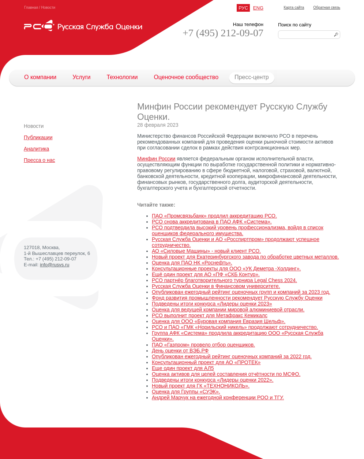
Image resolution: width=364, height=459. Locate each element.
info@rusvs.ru (54, 264)
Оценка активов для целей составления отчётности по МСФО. (226, 374)
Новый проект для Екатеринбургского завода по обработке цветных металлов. (245, 257)
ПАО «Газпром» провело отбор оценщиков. (203, 345)
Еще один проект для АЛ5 (183, 368)
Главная (31, 7)
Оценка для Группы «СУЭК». (186, 392)
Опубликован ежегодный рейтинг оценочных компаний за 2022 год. (232, 356)
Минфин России (156, 159)
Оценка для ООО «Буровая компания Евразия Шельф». (218, 321)
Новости (48, 7)
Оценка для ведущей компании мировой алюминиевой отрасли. (228, 309)
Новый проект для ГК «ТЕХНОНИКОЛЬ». (200, 386)
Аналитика (36, 149)
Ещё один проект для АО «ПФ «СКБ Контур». (206, 274)
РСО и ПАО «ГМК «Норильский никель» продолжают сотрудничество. (235, 327)
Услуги (81, 77)
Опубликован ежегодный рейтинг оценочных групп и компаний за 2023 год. (241, 292)
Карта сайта (294, 7)
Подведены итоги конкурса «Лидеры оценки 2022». (212, 380)
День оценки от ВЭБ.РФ (180, 350)
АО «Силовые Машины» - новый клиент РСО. (206, 251)
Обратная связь (326, 7)
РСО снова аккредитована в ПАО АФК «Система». (212, 222)
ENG (258, 8)
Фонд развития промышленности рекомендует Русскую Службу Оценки (237, 298)
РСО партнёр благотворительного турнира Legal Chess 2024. (224, 280)
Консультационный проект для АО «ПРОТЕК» (206, 362)
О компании (40, 77)
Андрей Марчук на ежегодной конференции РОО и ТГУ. (218, 397)
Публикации (38, 137)
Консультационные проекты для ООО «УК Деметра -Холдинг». (226, 268)
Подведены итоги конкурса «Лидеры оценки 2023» (212, 304)
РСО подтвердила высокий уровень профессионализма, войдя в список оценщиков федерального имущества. (237, 230)
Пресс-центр (247, 77)
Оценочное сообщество (186, 77)
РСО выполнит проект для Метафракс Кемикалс (209, 315)
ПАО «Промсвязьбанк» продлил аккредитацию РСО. (214, 216)
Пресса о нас (39, 160)
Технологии (122, 77)
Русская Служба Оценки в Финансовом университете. (216, 286)
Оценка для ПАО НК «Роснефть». (192, 263)
